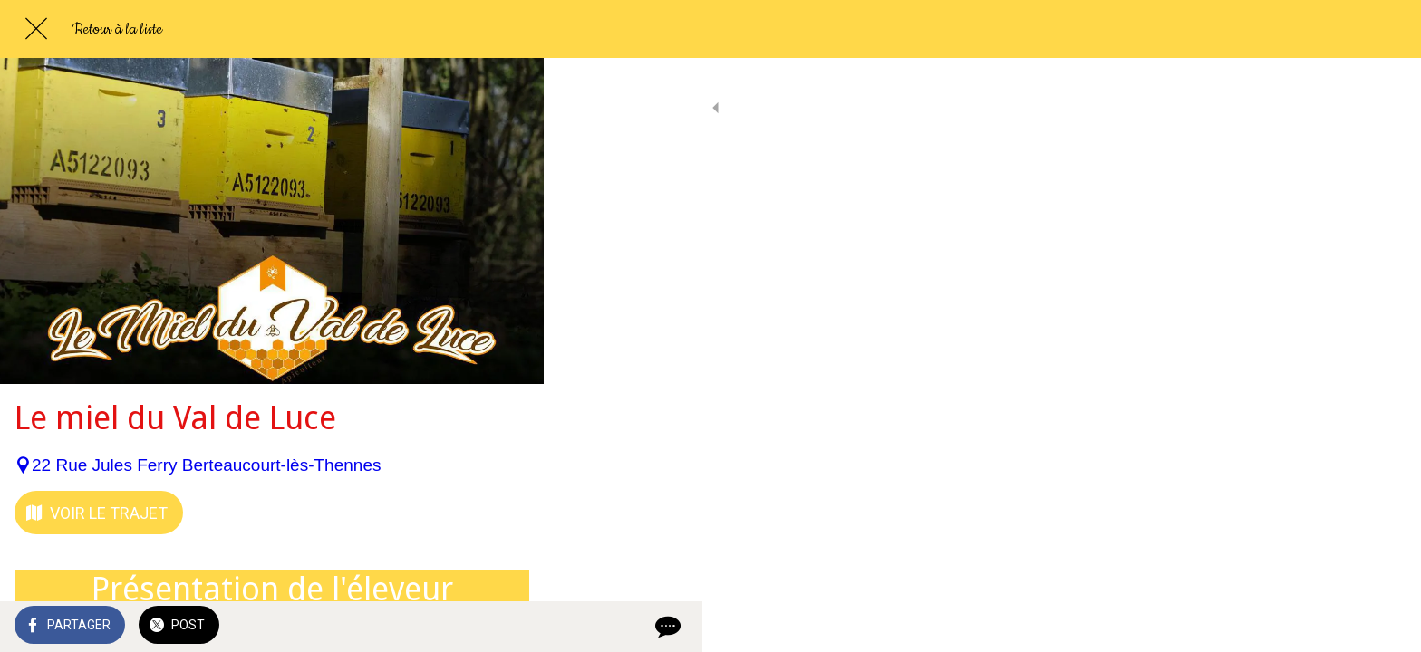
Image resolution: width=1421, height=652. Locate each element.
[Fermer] (36, 29)
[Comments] (507, 626)
